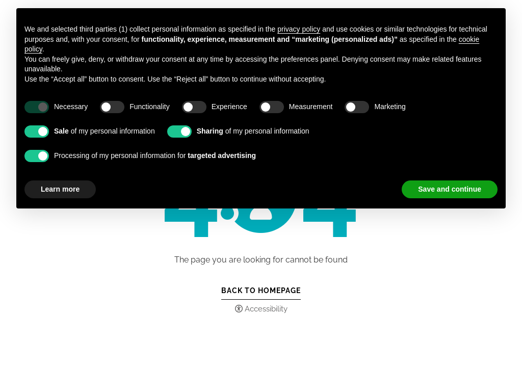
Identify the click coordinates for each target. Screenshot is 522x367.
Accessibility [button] (266, 308)
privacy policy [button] (298, 29)
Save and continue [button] (449, 189)
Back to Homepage (261, 290)
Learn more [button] (60, 189)
